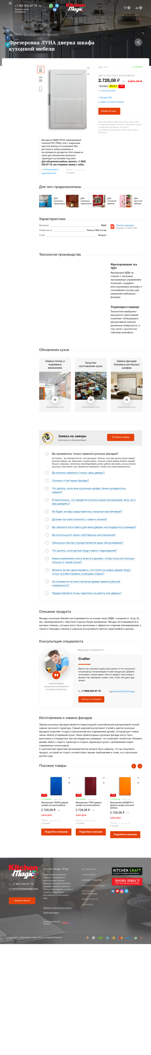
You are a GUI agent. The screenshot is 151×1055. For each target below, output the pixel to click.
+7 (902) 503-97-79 (91, 691)
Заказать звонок (22, 901)
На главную (89, 869)
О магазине (89, 875)
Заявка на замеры (110, 111)
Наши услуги (90, 899)
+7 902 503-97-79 (26, 6)
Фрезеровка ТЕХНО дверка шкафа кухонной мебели (54, 804)
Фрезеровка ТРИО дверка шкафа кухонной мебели (89, 804)
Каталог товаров (92, 880)
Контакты (87, 905)
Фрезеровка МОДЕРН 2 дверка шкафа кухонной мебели (122, 805)
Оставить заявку (120, 437)
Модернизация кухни (55, 407)
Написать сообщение (91, 699)
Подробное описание (56, 832)
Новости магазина (93, 886)
